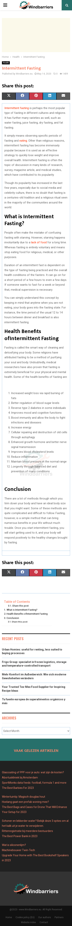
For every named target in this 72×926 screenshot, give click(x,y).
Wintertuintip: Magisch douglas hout (23, 796)
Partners (59, 917)
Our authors (44, 917)
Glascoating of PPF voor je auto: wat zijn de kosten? (33, 772)
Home (9, 917)
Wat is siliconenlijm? (14, 844)
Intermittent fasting (16, 108)
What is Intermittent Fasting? (22, 609)
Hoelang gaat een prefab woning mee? (25, 801)
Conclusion (13, 618)
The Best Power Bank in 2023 (19, 836)
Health (6, 63)
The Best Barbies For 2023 (18, 787)
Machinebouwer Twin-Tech (19, 850)
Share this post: (20, 605)
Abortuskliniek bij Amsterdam (20, 777)
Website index (28, 922)
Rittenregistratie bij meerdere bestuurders (27, 830)
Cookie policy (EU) (25, 917)
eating (23, 140)
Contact (44, 922)
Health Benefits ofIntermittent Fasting (27, 613)
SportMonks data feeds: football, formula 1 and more (34, 782)
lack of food (39, 242)
